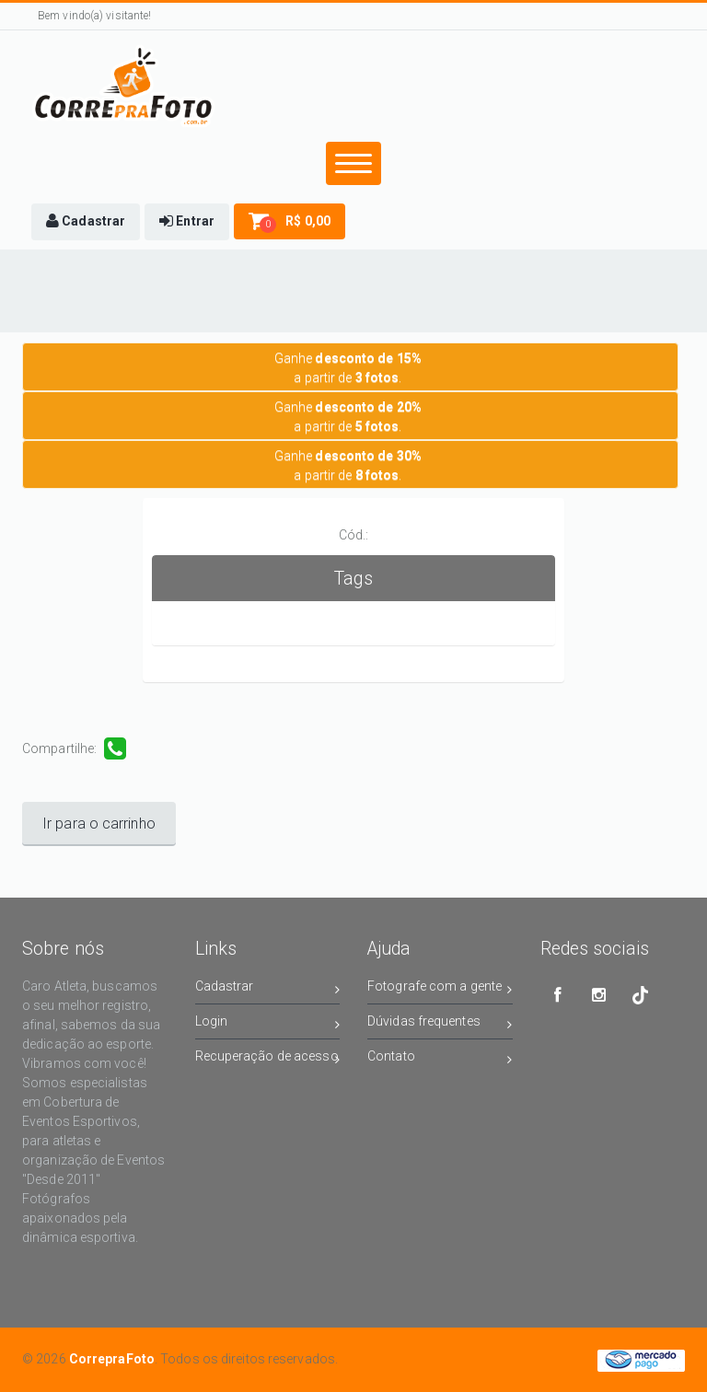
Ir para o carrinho (99, 823)
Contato (440, 1059)
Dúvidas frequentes (440, 1024)
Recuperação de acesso (268, 1059)
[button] (85, 221)
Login (268, 1024)
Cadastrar (268, 989)
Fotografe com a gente (440, 989)
